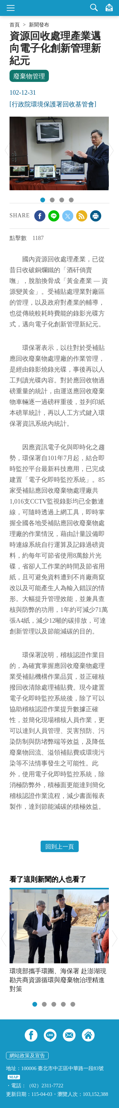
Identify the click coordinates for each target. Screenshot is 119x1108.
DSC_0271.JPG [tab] (52, 200)
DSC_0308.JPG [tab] (61, 200)
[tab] (34, 1004)
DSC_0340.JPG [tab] (42, 200)
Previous (7, 150)
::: (12, 32)
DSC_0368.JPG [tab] (71, 200)
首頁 (15, 24)
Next (111, 150)
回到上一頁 (59, 847)
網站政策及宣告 (27, 1055)
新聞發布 (39, 24)
